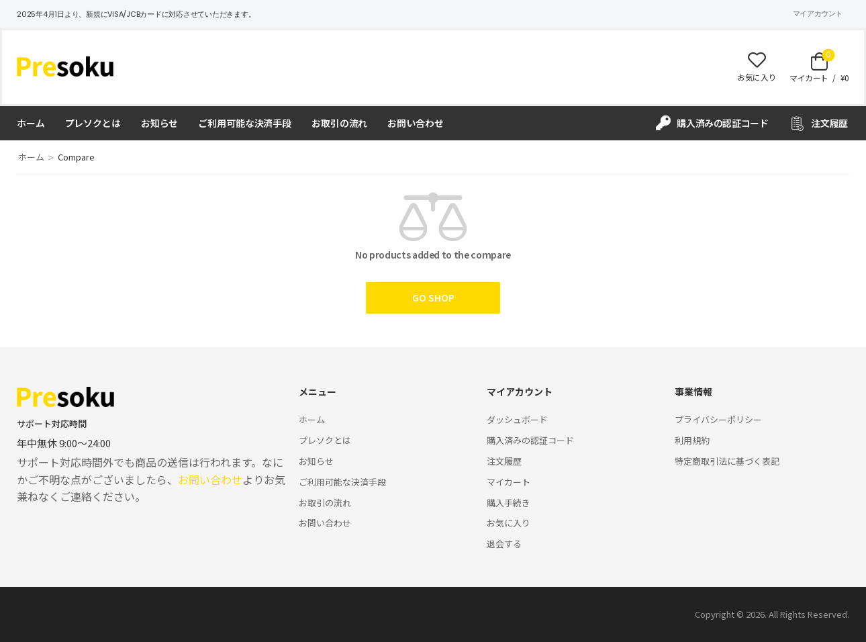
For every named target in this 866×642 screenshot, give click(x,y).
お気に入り (508, 522)
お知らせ (159, 123)
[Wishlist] (756, 66)
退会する (504, 543)
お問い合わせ (415, 123)
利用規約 (692, 440)
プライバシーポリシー (718, 419)
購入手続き (508, 502)
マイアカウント (818, 13)
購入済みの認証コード (530, 440)
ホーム (31, 123)
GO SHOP (433, 297)
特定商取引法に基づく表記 (727, 461)
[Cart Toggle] (819, 67)
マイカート (508, 481)
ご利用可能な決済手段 (244, 123)
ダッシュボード (517, 419)
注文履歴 (504, 461)
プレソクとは (93, 123)
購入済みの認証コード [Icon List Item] (712, 123)
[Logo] (65, 66)
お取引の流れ (339, 123)
